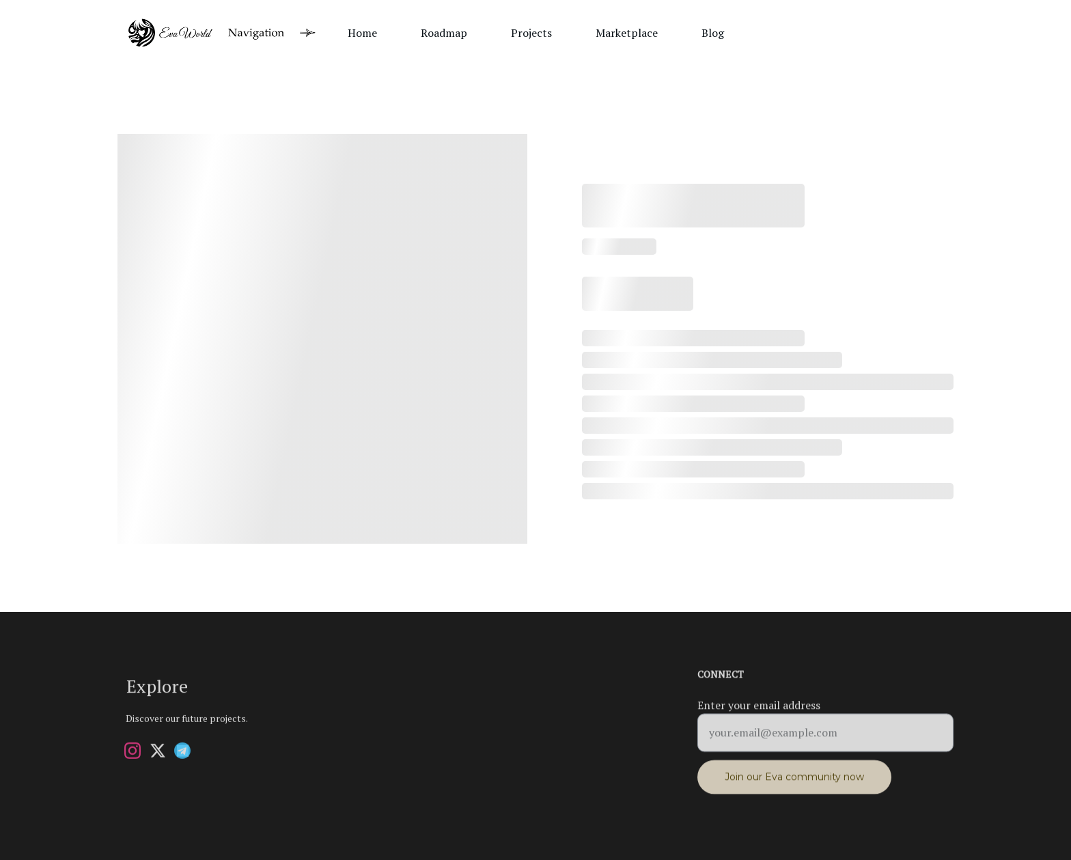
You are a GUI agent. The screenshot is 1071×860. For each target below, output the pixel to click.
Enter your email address (758, 710)
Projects (531, 32)
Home (362, 32)
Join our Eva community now (794, 782)
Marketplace (627, 32)
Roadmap (444, 32)
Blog (712, 32)
